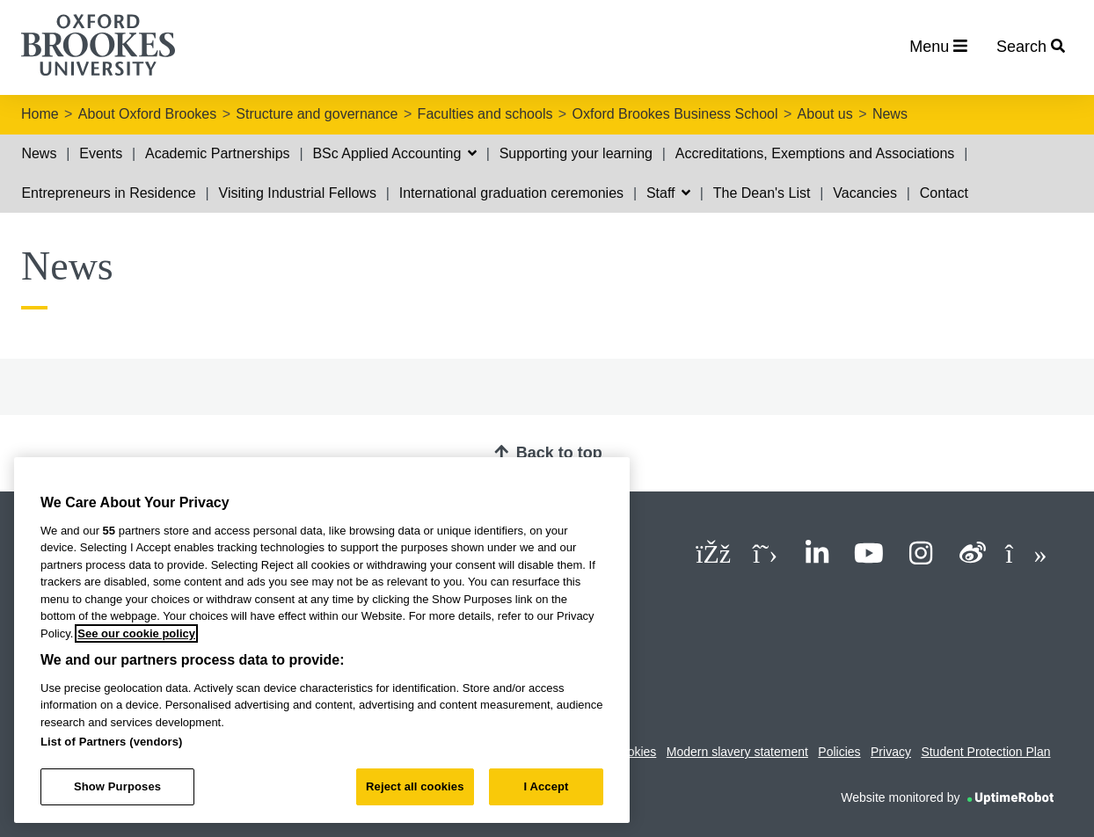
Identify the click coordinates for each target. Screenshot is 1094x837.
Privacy (891, 752)
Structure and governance (316, 113)
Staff (668, 193)
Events (100, 153)
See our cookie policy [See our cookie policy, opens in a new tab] (136, 633)
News (890, 113)
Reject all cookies (414, 786)
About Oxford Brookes (147, 113)
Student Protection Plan (985, 752)
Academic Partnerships (217, 153)
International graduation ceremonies (511, 193)
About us (825, 113)
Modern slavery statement (737, 752)
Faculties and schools (485, 113)
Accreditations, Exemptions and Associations (815, 153)
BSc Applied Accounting (394, 153)
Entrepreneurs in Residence (108, 193)
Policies (839, 752)
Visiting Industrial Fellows (297, 193)
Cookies (634, 752)
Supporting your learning (576, 153)
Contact (944, 193)
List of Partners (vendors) (111, 741)
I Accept (545, 786)
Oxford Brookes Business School (675, 113)
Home (40, 113)
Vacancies (865, 193)
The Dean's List (762, 193)
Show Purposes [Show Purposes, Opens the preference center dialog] (117, 786)
